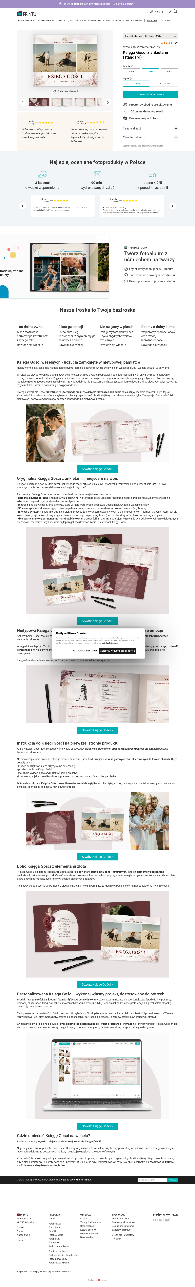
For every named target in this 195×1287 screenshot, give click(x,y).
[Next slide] (107, 102)
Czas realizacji (87, 1226)
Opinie (20, 1227)
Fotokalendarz (134, 20)
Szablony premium (121, 1229)
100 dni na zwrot (120, 1218)
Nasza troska (23, 1235)
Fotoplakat (104, 20)
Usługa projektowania (123, 1226)
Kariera (20, 1240)
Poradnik (116, 1238)
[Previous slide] (22, 102)
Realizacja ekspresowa (123, 1222)
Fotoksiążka (65, 20)
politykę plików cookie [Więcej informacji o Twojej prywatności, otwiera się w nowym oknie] (110, 643)
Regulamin (22, 1272)
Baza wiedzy (86, 1237)
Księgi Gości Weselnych (149, 47)
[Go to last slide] (22, 206)
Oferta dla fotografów (123, 1235)
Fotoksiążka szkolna (59, 1262)
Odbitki (92, 20)
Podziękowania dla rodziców (63, 1255)
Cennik (52, 1218)
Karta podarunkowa (59, 1246)
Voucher (165, 20)
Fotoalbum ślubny (58, 1259)
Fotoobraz (118, 20)
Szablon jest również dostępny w (143, 146)
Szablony (152, 20)
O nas (20, 1231)
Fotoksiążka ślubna (59, 1251)
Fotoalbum (80, 20)
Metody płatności (89, 1233)
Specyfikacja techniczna (60, 1272)
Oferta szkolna (46, 20)
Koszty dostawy (88, 1229)
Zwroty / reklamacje (90, 1222)
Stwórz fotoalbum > (150, 94)
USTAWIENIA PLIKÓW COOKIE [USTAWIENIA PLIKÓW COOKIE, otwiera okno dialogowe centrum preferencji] (85, 650)
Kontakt (84, 1218)
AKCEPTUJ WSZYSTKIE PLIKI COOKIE (117, 651)
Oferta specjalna (26, 20)
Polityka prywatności (38, 1272)
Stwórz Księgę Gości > (97, 469)
